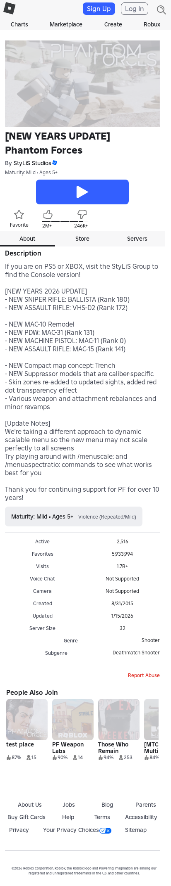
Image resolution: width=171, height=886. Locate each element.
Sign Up (99, 9)
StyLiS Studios (32, 163)
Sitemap (136, 830)
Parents (145, 804)
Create (113, 24)
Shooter (151, 640)
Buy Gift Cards (26, 817)
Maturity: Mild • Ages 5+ (31, 172)
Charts (19, 24)
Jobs (69, 804)
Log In (134, 9)
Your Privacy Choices (77, 830)
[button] (54, 163)
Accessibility (141, 817)
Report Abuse (144, 675)
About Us (30, 804)
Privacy (19, 830)
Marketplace (66, 24)
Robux (152, 24)
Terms (102, 817)
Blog (107, 804)
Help (68, 817)
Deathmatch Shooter (136, 652)
